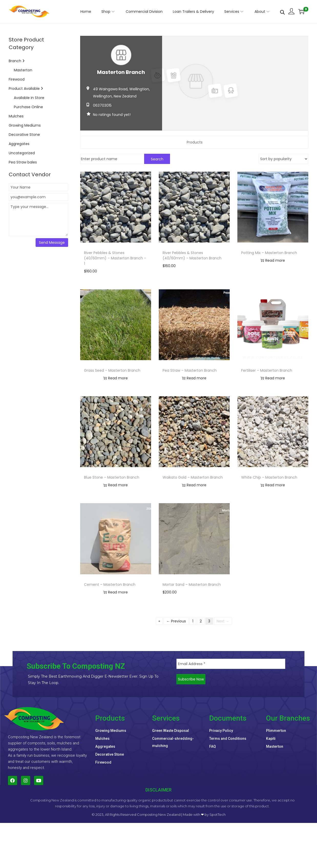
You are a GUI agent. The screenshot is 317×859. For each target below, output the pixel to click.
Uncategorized (22, 153)
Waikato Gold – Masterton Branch (193, 477)
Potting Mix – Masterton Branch (269, 252)
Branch (17, 60)
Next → (223, 621)
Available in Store (29, 97)
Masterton (23, 70)
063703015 (102, 105)
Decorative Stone (24, 134)
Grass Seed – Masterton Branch (112, 370)
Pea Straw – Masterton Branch (190, 370)
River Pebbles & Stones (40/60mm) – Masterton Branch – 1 (115, 258)
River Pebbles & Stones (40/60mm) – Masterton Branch (192, 255)
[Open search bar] (282, 11)
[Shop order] (283, 159)
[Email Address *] (230, 664)
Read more (272, 260)
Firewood (17, 79)
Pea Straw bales (23, 162)
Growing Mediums (25, 125)
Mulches (16, 116)
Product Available (26, 88)
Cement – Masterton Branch (109, 584)
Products (195, 142)
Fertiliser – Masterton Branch (266, 370)
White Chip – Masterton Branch (269, 477)
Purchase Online (28, 106)
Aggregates (19, 143)
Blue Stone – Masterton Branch (111, 477)
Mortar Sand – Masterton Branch (192, 584)
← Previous (176, 621)
